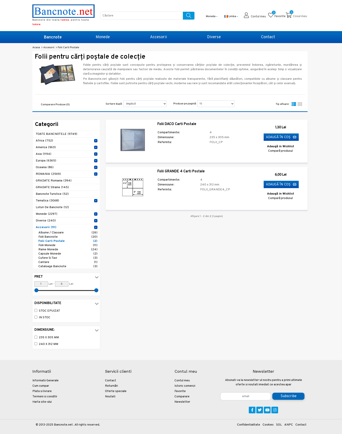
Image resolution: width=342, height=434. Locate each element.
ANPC (288, 425)
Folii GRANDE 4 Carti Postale (181, 171)
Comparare (182, 396)
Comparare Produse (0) (55, 104)
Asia (43, 154)
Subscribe (289, 396)
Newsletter (182, 402)
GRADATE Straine (52, 187)
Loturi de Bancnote (52, 207)
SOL (279, 425)
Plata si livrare (42, 391)
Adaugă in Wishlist (280, 146)
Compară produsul (280, 151)
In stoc (44, 317)
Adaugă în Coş (281, 137)
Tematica (47, 200)
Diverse (214, 37)
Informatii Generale (45, 380)
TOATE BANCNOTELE (56, 134)
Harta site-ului (42, 402)
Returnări (111, 386)
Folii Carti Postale (67, 241)
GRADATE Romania (53, 180)
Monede (103, 37)
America (46, 147)
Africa (44, 140)
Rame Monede (67, 249)
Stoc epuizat (49, 311)
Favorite (180, 391)
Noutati (110, 396)
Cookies (268, 425)
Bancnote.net (63, 425)
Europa (46, 160)
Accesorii (158, 37)
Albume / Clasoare (67, 233)
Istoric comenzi (184, 386)
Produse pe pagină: (184, 104)
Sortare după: (114, 104)
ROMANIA (48, 174)
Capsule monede (67, 254)
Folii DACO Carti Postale (176, 124)
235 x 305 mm (49, 337)
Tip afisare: (282, 104)
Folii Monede (67, 245)
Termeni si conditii (44, 396)
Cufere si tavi (67, 258)
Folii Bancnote (67, 237)
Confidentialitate (248, 425)
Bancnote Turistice (52, 194)
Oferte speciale (116, 391)
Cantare (67, 262)
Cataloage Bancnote (67, 266)
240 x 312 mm (48, 344)
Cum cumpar (40, 386)
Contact (268, 37)
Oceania (44, 167)
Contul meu (182, 380)
